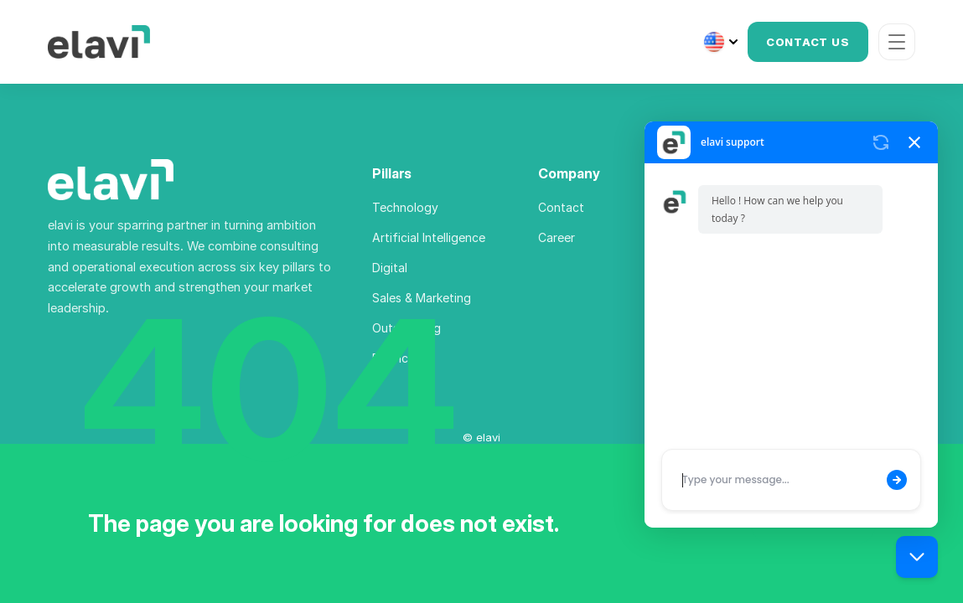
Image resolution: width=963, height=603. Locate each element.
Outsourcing (406, 328)
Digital (389, 267)
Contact (561, 207)
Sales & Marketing (421, 298)
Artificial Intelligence (428, 237)
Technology (405, 207)
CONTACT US (808, 42)
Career (556, 237)
